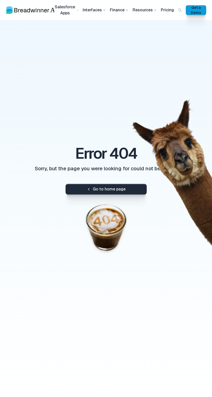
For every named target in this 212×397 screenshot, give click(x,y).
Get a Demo (196, 10)
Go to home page (106, 189)
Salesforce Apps (67, 10)
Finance (119, 10)
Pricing (167, 10)
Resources (145, 10)
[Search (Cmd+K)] (180, 10)
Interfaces (94, 10)
